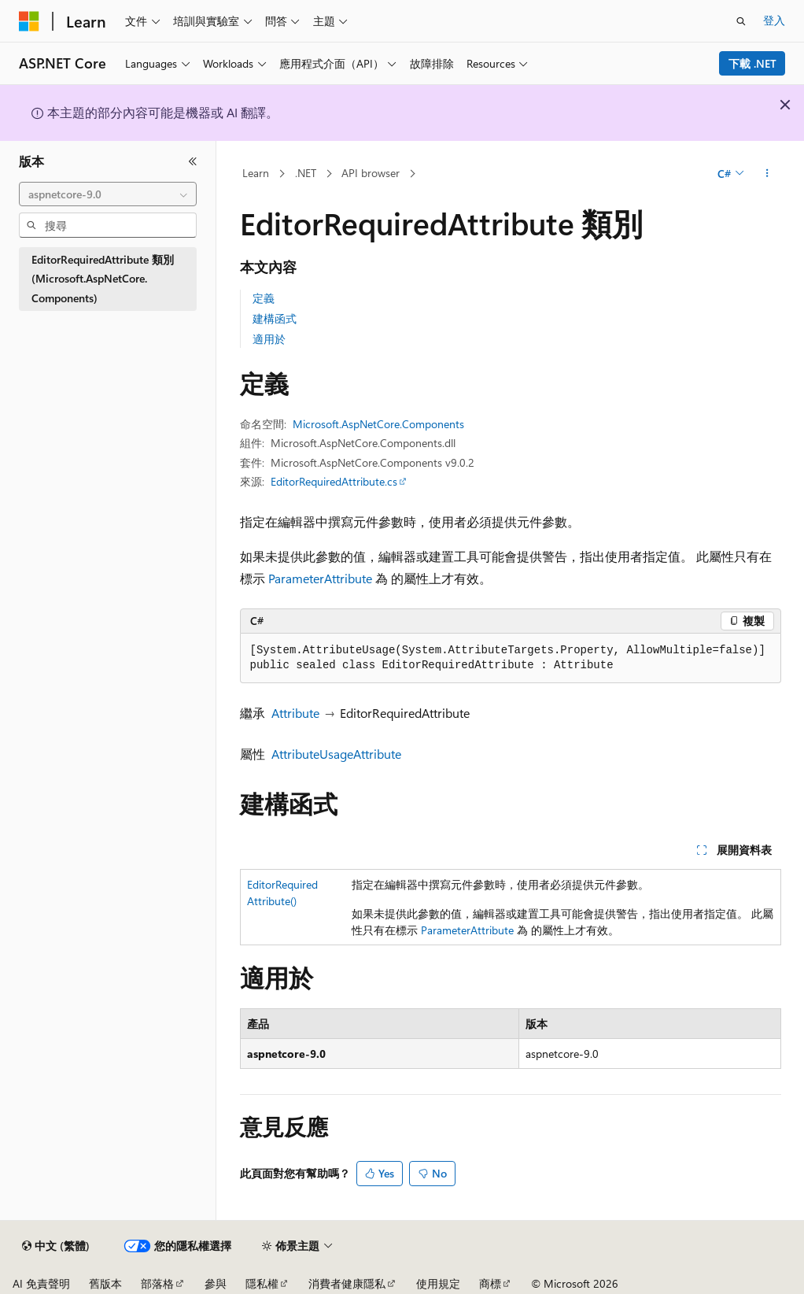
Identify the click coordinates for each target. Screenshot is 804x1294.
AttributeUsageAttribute (336, 753)
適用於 (269, 338)
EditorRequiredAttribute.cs (334, 481)
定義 (264, 297)
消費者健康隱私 (346, 1283)
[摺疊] (192, 161)
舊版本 (105, 1283)
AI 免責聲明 (41, 1283)
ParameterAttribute (320, 578)
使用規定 (438, 1283)
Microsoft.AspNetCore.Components (378, 423)
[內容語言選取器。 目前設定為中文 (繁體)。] (56, 1246)
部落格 (157, 1283)
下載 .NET (752, 63)
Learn (255, 172)
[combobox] (108, 194)
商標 (490, 1283)
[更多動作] (766, 174)
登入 (774, 20)
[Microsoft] (29, 21)
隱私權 (261, 1283)
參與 (216, 1283)
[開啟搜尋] (741, 21)
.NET (305, 172)
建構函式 (275, 318)
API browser (370, 172)
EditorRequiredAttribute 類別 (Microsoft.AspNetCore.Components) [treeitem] (102, 278)
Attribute (295, 712)
